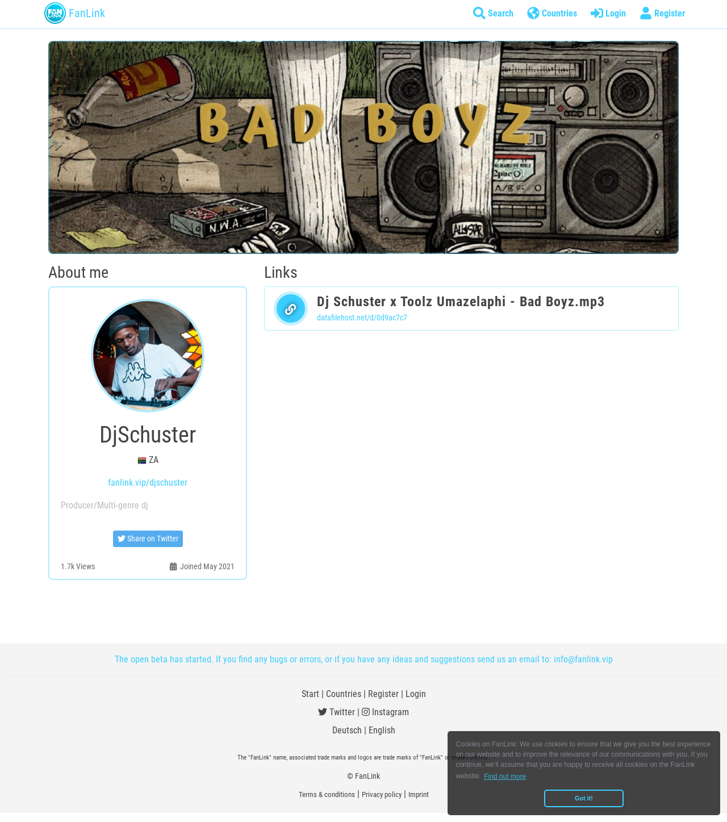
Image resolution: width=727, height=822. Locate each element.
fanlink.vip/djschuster (147, 482)
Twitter (336, 712)
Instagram (385, 712)
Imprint (418, 794)
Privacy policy (382, 794)
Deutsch (347, 730)
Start (310, 694)
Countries (343, 694)
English (382, 730)
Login (416, 694)
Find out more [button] (505, 777)
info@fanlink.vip (583, 659)
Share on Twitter (148, 538)
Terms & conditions (327, 794)
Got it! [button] (584, 798)
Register (383, 694)
